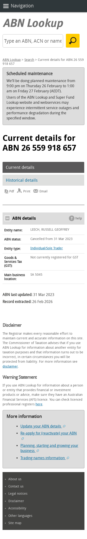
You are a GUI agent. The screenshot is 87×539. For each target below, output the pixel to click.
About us (14, 479)
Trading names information (44, 458)
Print (26, 191)
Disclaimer (16, 501)
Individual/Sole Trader (46, 248)
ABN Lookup (12, 60)
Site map (14, 523)
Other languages (20, 516)
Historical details (22, 180)
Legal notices (17, 494)
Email (43, 191)
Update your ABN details (42, 426)
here (38, 404)
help (78, 218)
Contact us (15, 486)
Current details (20, 167)
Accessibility (17, 508)
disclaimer (10, 367)
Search (29, 60)
